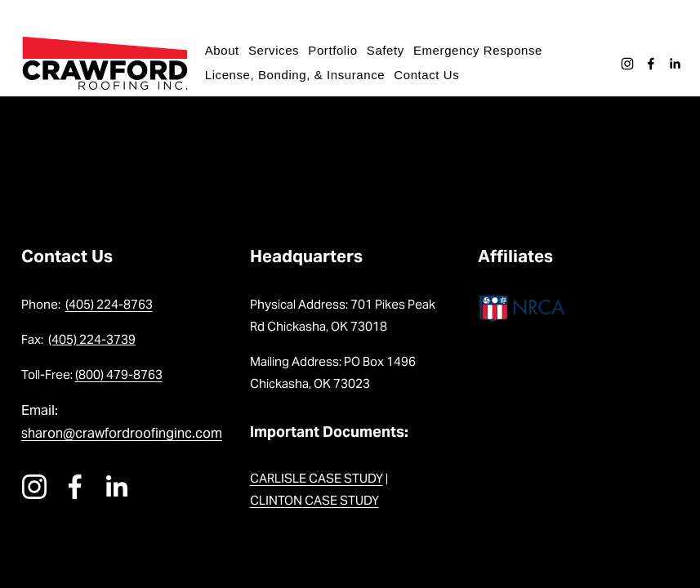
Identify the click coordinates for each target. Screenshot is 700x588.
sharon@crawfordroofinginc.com (121, 433)
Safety (389, 50)
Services (277, 50)
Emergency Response (481, 50)
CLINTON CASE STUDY (314, 500)
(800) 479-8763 (119, 374)
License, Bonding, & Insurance (298, 75)
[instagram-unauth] (624, 63)
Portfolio (335, 50)
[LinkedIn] (671, 63)
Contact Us (429, 75)
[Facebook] (647, 63)
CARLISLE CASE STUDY (316, 478)
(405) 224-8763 (109, 304)
